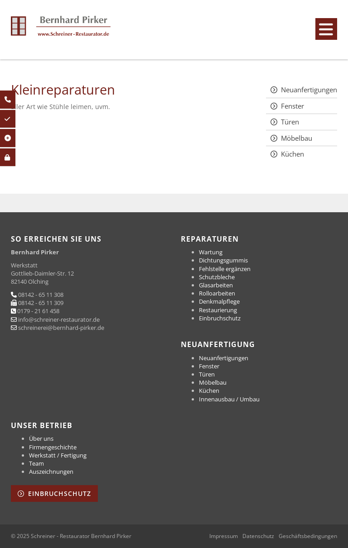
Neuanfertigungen (309, 89)
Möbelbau (296, 138)
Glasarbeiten (216, 285)
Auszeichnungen (51, 471)
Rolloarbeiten (217, 293)
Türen (290, 121)
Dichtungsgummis (223, 260)
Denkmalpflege (219, 301)
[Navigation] (326, 29)
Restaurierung (218, 310)
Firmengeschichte (53, 447)
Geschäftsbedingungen (308, 536)
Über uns (41, 438)
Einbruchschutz (220, 318)
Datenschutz (258, 536)
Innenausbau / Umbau (229, 399)
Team (36, 463)
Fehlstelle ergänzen (225, 269)
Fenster (292, 105)
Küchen (292, 153)
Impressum (223, 536)
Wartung (210, 252)
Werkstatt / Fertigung (58, 455)
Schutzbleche (217, 277)
